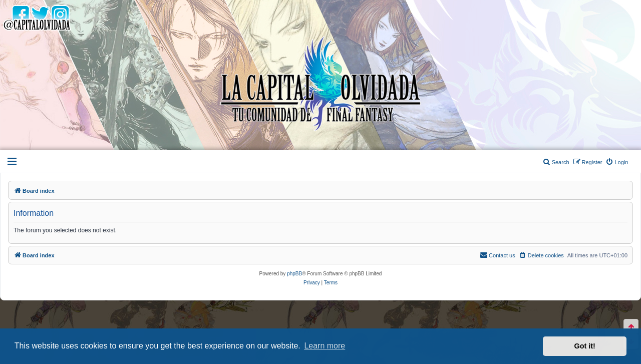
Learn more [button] (324, 345)
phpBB (294, 273)
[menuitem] (616, 162)
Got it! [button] (584, 346)
